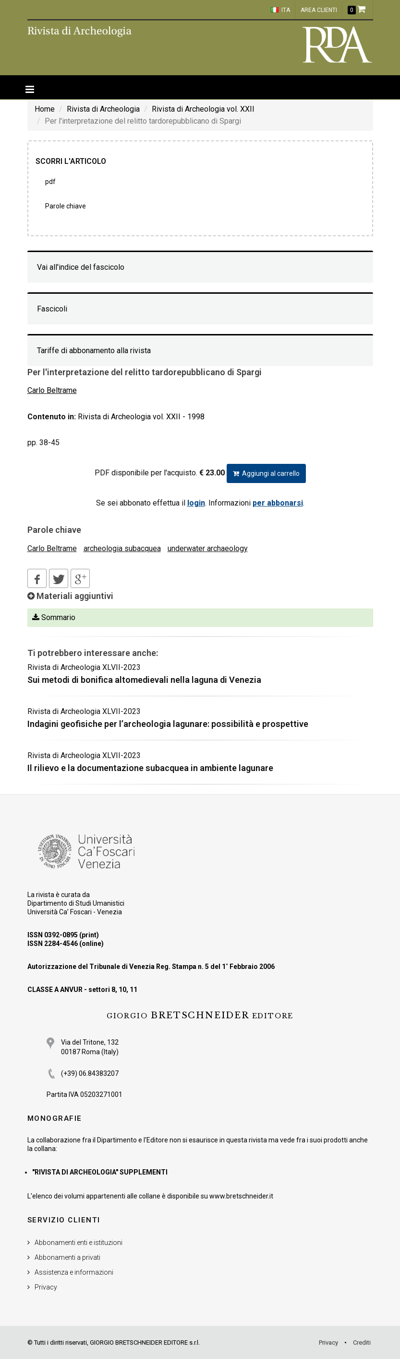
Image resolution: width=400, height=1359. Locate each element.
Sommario (53, 617)
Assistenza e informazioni (74, 1272)
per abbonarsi (278, 502)
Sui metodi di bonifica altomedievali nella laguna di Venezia (144, 680)
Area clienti (319, 10)
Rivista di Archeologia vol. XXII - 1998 (141, 416)
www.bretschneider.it (241, 1196)
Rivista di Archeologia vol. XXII (203, 109)
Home (45, 109)
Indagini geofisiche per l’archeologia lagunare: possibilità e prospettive (167, 724)
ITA (280, 10)
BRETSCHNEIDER (200, 1015)
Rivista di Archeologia (103, 109)
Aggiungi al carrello (266, 473)
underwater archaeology (208, 548)
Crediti (362, 1342)
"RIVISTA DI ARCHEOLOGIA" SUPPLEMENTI (100, 1172)
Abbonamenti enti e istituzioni (78, 1242)
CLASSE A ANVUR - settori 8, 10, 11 (82, 989)
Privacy (46, 1287)
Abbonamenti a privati (67, 1257)
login (196, 502)
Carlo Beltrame (52, 548)
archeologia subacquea (122, 548)
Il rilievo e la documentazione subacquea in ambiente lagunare (150, 768)
